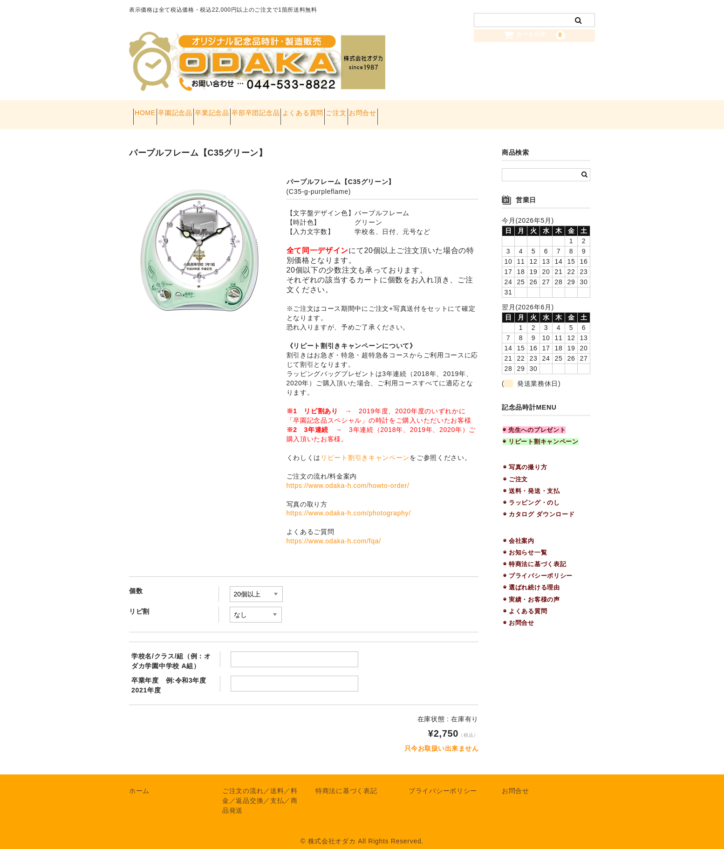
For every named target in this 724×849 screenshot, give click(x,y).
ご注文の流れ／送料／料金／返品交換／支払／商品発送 (260, 791)
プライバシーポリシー (443, 782)
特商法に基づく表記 (346, 782)
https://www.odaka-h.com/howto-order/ (348, 476)
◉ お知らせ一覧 (525, 543)
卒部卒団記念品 (310, 110)
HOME (149, 110)
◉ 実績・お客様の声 (531, 590)
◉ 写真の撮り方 (525, 458)
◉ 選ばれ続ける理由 (531, 578)
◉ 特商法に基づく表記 (534, 554)
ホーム (139, 782)
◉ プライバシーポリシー (538, 566)
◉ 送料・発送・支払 (531, 481)
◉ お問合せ (518, 613)
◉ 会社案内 (518, 531)
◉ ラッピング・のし (531, 493)
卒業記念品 (249, 110)
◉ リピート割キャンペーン (541, 432)
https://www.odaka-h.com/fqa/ (334, 532)
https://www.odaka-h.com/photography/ (349, 504)
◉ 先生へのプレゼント (534, 420)
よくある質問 (373, 110)
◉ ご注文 (515, 469)
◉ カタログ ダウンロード (538, 505)
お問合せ (466, 110)
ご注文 (423, 110)
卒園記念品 (196, 110)
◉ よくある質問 (525, 601)
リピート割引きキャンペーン (365, 448)
